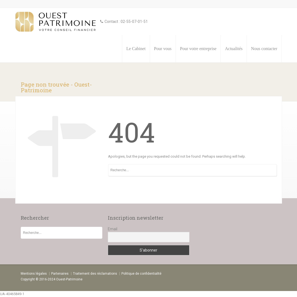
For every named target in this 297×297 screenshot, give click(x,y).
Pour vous (163, 48)
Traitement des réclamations (95, 273)
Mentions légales (34, 273)
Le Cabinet (136, 48)
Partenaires (60, 273)
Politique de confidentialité (141, 273)
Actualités (234, 48)
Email (112, 229)
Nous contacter (264, 48)
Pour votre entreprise (198, 48)
